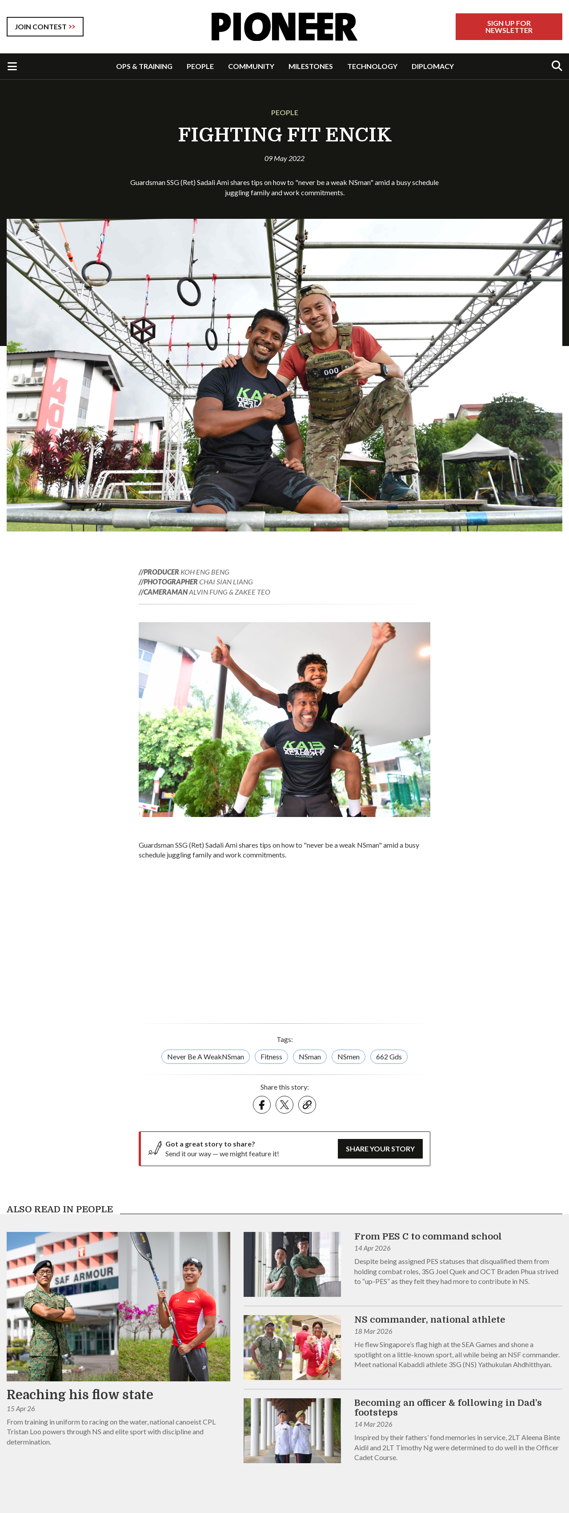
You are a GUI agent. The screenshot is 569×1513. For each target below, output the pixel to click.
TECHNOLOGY (372, 66)
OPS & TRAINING (144, 66)
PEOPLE (200, 66)
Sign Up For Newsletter (509, 26)
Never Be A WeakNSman (205, 1056)
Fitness (271, 1056)
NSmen (348, 1056)
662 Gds (389, 1056)
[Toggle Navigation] (12, 66)
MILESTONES (311, 66)
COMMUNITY (251, 66)
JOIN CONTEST (41, 26)
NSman (310, 1056)
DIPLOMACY (433, 66)
